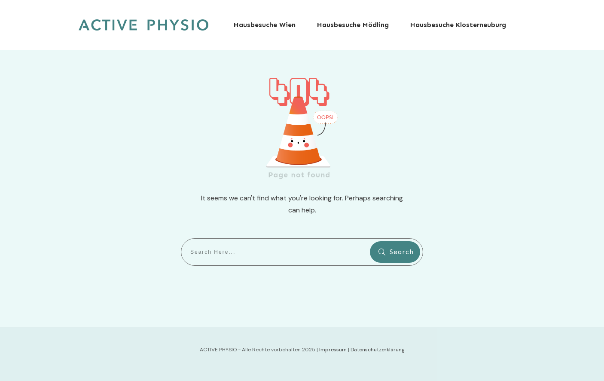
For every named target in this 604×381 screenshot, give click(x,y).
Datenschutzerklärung (378, 349)
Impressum (333, 349)
